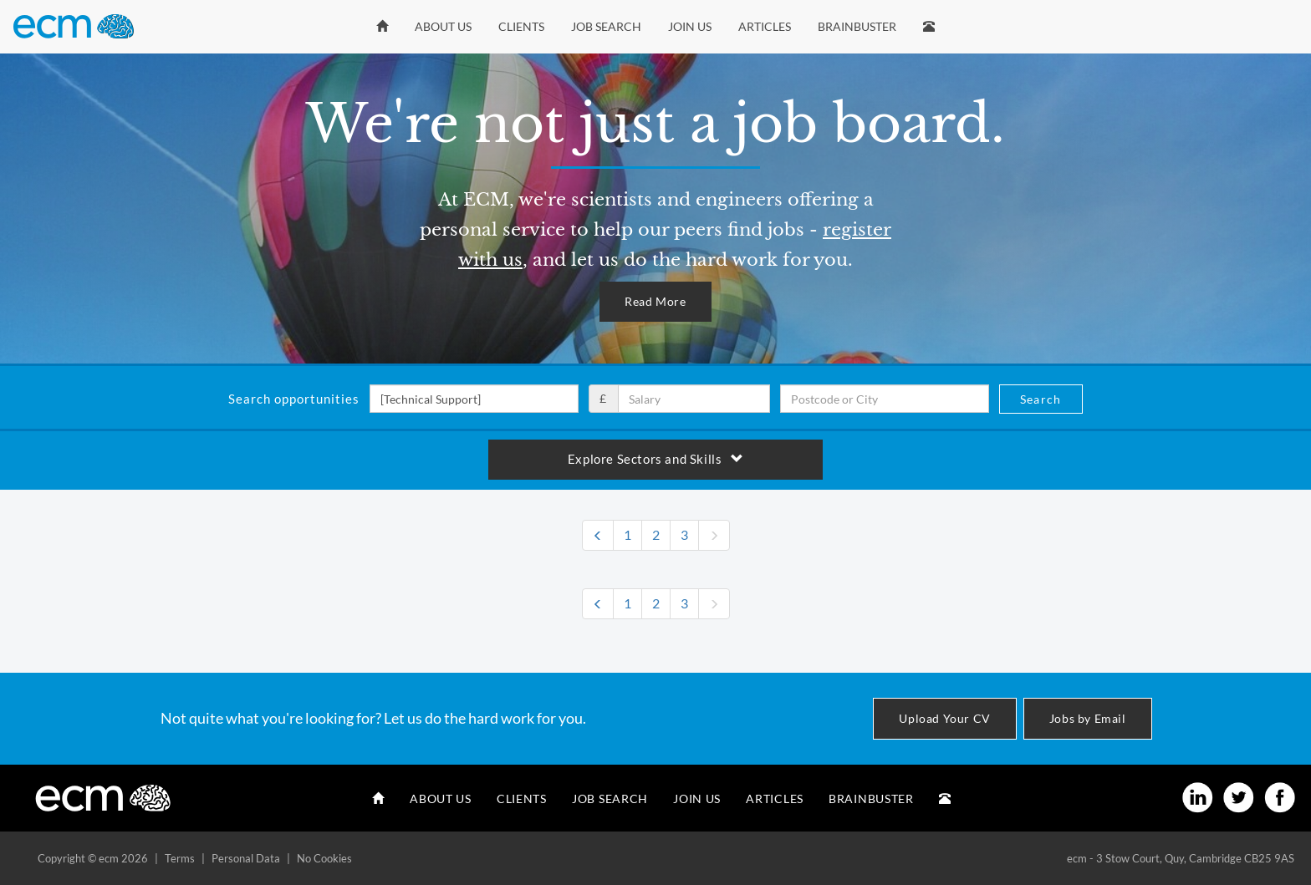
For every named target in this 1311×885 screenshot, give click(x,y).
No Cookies (324, 858)
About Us (443, 26)
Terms (180, 858)
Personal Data (246, 858)
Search (1040, 399)
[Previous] (598, 535)
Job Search (606, 26)
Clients (521, 26)
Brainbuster (857, 26)
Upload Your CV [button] (944, 718)
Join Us (690, 26)
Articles (764, 26)
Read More (655, 301)
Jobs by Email (1087, 718)
